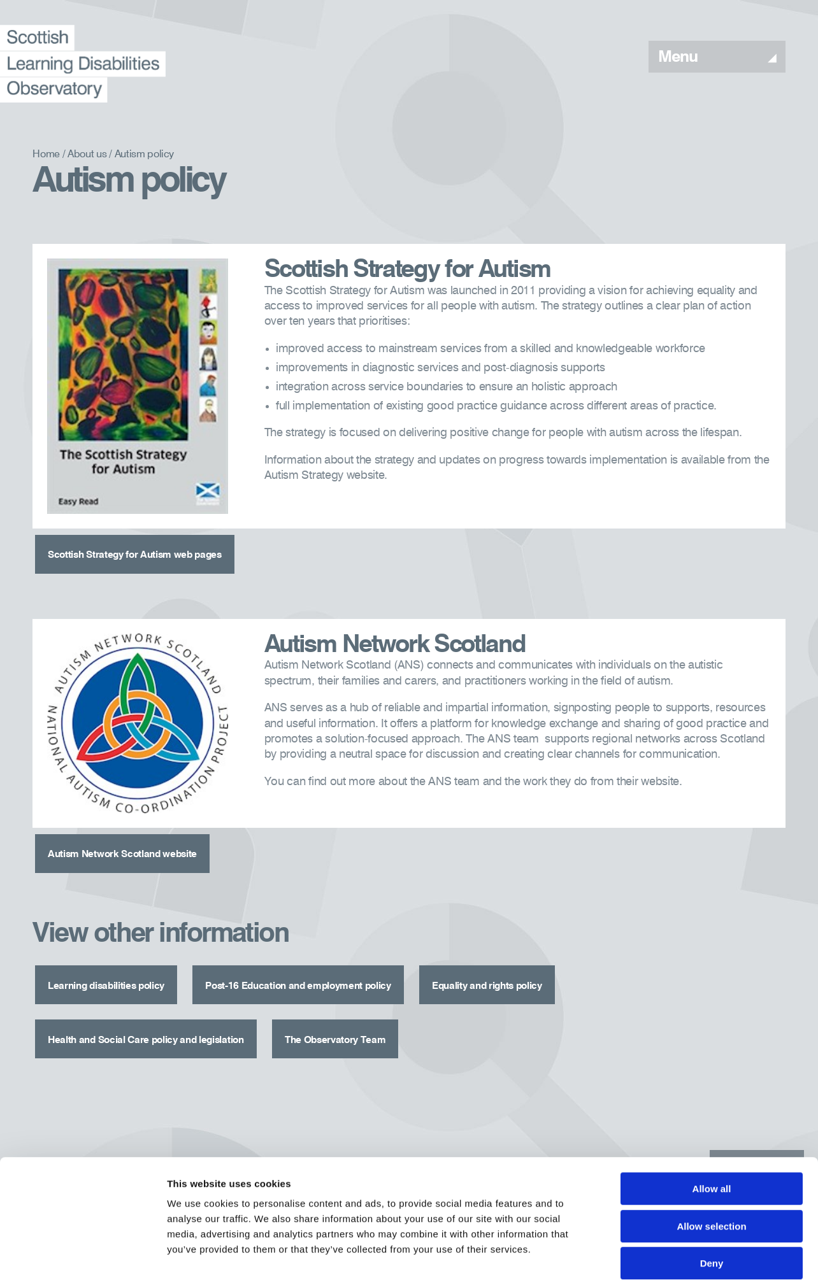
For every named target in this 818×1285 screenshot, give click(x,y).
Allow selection (711, 1166)
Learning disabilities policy (112, 963)
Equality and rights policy (537, 963)
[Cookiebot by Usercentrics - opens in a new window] (82, 1260)
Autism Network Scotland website (131, 842)
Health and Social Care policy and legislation (160, 1008)
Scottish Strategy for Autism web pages (146, 552)
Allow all (711, 1129)
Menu (717, 57)
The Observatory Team (370, 1008)
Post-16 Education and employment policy (326, 963)
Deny (712, 1203)
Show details (668, 1259)
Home (46, 155)
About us (87, 155)
